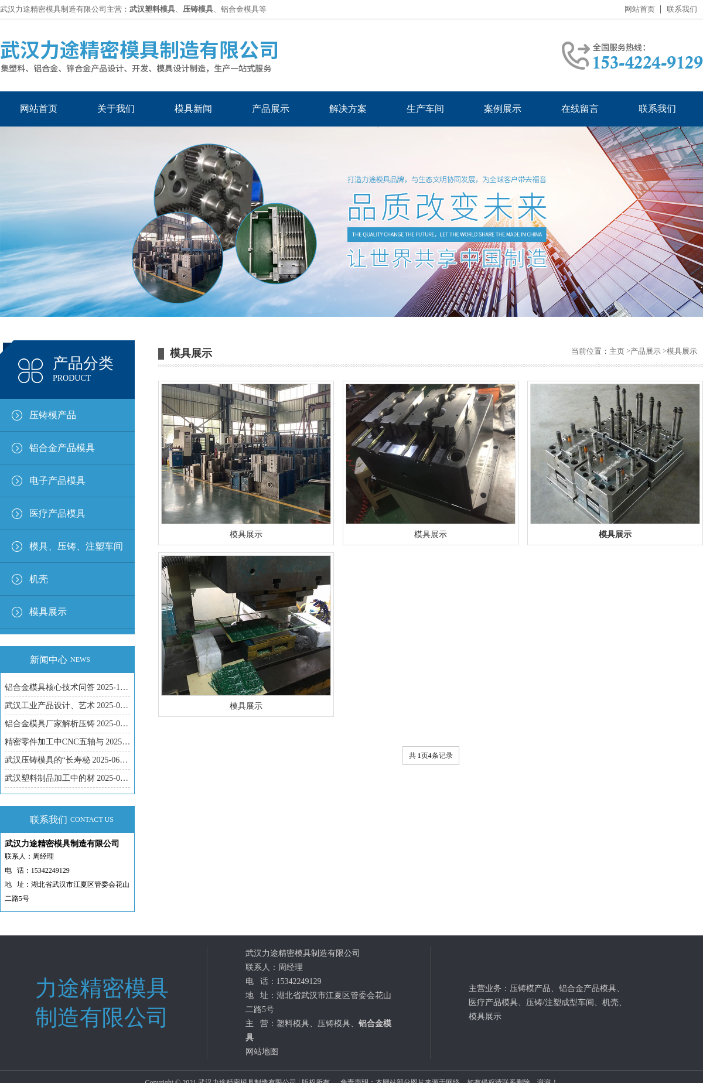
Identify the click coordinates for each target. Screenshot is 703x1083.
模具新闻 (193, 109)
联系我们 (682, 9)
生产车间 (425, 109)
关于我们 (116, 109)
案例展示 (502, 109)
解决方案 (348, 109)
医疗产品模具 (57, 513)
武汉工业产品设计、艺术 (67, 705)
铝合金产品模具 (62, 448)
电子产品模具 (57, 481)
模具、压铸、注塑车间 (76, 546)
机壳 (38, 579)
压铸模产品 (52, 415)
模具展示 (48, 612)
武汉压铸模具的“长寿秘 (67, 760)
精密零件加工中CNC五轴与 (67, 741)
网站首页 (639, 9)
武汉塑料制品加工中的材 (67, 778)
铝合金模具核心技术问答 (67, 687)
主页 (616, 351)
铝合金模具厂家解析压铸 (67, 723)
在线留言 (580, 109)
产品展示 (270, 109)
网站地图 (261, 1051)
